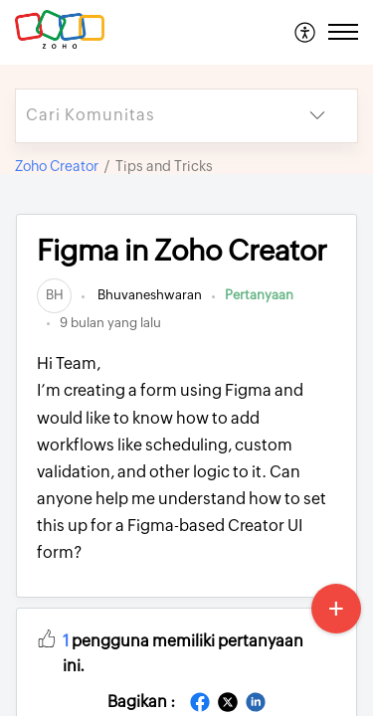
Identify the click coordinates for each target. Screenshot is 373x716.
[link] (54, 294)
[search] (147, 116)
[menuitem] (305, 32)
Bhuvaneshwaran (148, 294)
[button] (305, 32)
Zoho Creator (56, 166)
